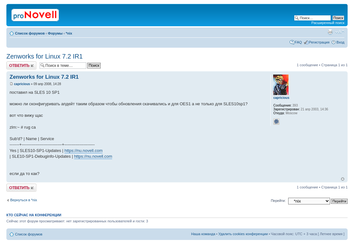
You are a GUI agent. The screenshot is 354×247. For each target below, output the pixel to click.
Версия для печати (330, 32)
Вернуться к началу (342, 179)
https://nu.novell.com (84, 150)
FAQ (298, 42)
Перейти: (278, 201)
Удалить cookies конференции (243, 234)
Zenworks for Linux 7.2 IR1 (44, 56)
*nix (69, 33)
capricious (22, 84)
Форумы (55, 33)
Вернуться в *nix (23, 200)
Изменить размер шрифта (339, 32)
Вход (340, 42)
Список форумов (30, 33)
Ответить (21, 65)
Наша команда (203, 234)
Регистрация (319, 42)
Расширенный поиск (327, 23)
